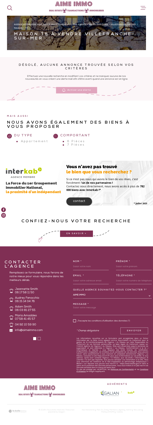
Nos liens (138, 410)
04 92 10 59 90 (25, 324)
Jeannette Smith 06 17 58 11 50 (26, 291)
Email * (78, 276)
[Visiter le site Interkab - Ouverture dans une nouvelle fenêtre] (127, 393)
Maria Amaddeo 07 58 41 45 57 (26, 317)
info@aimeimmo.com (29, 330)
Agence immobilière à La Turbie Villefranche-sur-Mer (45, 24)
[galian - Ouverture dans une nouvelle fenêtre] (109, 393)
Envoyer (134, 331)
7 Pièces (76, 145)
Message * (81, 304)
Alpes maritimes (98, 24)
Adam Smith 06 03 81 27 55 (25, 309)
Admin (129, 410)
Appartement (34, 141)
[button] (34, 338)
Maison (18, 28)
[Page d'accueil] (76, 7)
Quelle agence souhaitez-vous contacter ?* (110, 290)
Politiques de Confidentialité (122, 369)
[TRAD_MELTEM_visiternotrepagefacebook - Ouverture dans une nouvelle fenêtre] (3, 209)
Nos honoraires (88, 410)
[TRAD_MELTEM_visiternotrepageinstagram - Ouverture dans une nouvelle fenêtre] (3, 215)
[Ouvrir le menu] (143, 8)
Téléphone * (125, 276)
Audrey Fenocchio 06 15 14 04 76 (27, 300)
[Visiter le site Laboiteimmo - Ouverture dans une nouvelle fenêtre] (17, 411)
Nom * (77, 262)
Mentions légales (116, 410)
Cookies (119, 412)
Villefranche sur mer (123, 24)
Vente (83, 24)
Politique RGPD (108, 412)
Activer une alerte (76, 90)
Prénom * (123, 262)
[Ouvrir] (9, 8)
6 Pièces (76, 141)
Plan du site (102, 410)
